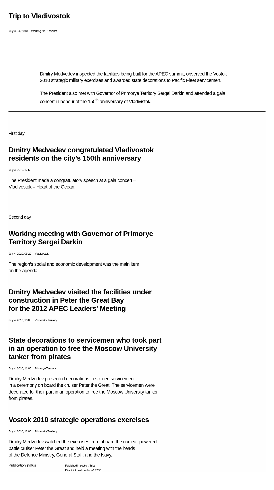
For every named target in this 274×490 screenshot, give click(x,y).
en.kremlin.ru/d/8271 (90, 470)
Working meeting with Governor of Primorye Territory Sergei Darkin (80, 238)
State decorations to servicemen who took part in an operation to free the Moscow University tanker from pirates (84, 348)
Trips (92, 465)
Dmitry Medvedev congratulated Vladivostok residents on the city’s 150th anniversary (80, 154)
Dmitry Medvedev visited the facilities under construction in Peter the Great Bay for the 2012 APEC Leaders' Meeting (79, 300)
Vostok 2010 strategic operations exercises (78, 420)
